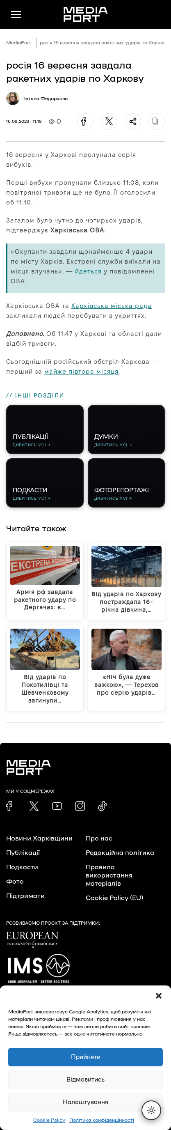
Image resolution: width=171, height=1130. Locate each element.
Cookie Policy (49, 1120)
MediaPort (18, 42)
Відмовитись (85, 1080)
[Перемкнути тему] (151, 1110)
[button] (159, 996)
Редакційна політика (120, 853)
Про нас (99, 838)
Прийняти (85, 1057)
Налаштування (85, 1102)
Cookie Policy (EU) (114, 898)
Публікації (23, 853)
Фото (15, 881)
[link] (11, 806)
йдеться (88, 271)
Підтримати (25, 896)
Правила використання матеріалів (109, 875)
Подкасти (22, 867)
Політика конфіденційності (101, 1120)
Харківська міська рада (111, 305)
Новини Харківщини (39, 838)
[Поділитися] (133, 121)
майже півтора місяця (81, 371)
